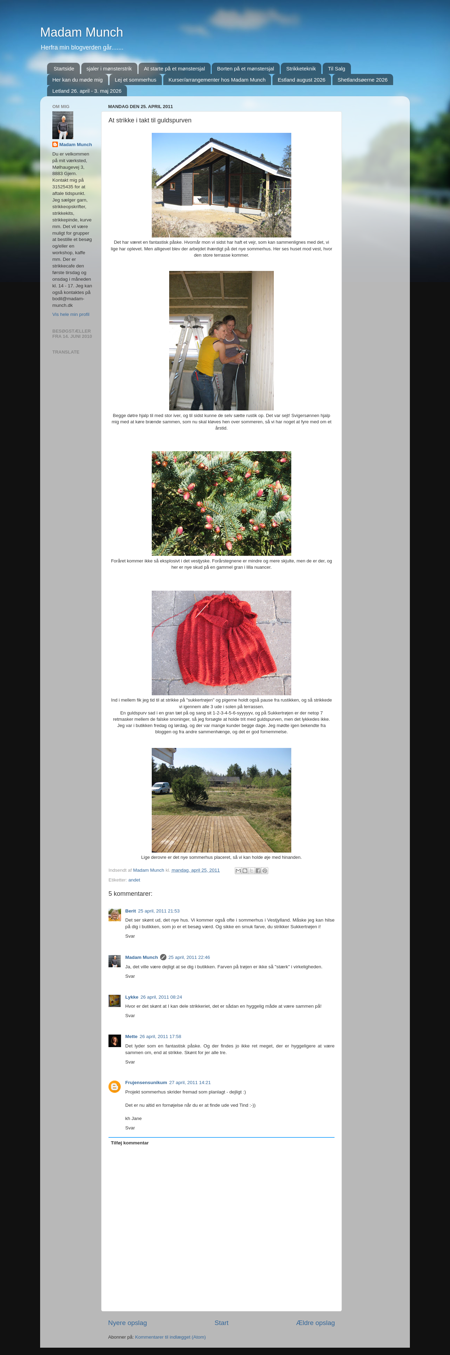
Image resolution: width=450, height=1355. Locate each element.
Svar (130, 936)
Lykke (131, 997)
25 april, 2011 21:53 (159, 911)
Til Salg (336, 68)
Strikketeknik (301, 68)
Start (221, 1322)
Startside (64, 68)
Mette (131, 1036)
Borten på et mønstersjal (245, 68)
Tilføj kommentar (130, 1142)
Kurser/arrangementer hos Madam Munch (216, 80)
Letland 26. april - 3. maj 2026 (86, 91)
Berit (130, 911)
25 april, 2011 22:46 (189, 957)
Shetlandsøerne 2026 (363, 80)
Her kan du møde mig (77, 80)
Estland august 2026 (301, 80)
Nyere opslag (127, 1322)
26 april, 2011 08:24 (161, 997)
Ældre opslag (315, 1322)
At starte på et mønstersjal (174, 68)
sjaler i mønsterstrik (109, 68)
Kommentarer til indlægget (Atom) (170, 1337)
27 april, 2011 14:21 (190, 1082)
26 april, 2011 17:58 (160, 1036)
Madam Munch (81, 32)
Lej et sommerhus (135, 80)
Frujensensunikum (146, 1082)
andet (134, 880)
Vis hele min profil (70, 314)
